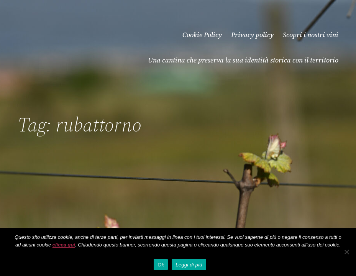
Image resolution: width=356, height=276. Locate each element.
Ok (160, 265)
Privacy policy (252, 34)
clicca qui (63, 245)
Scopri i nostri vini (310, 34)
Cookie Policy (202, 34)
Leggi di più (189, 265)
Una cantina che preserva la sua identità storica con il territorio (243, 60)
